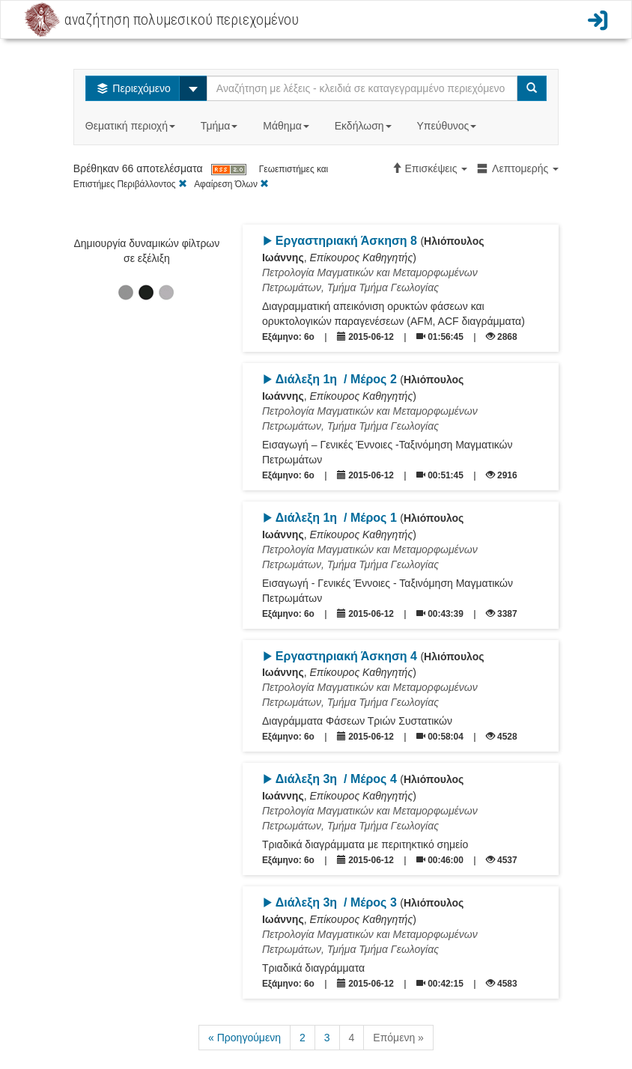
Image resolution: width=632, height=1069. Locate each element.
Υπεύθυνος (447, 126)
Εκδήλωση (365, 126)
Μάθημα (287, 126)
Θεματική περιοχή (131, 126)
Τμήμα (220, 126)
